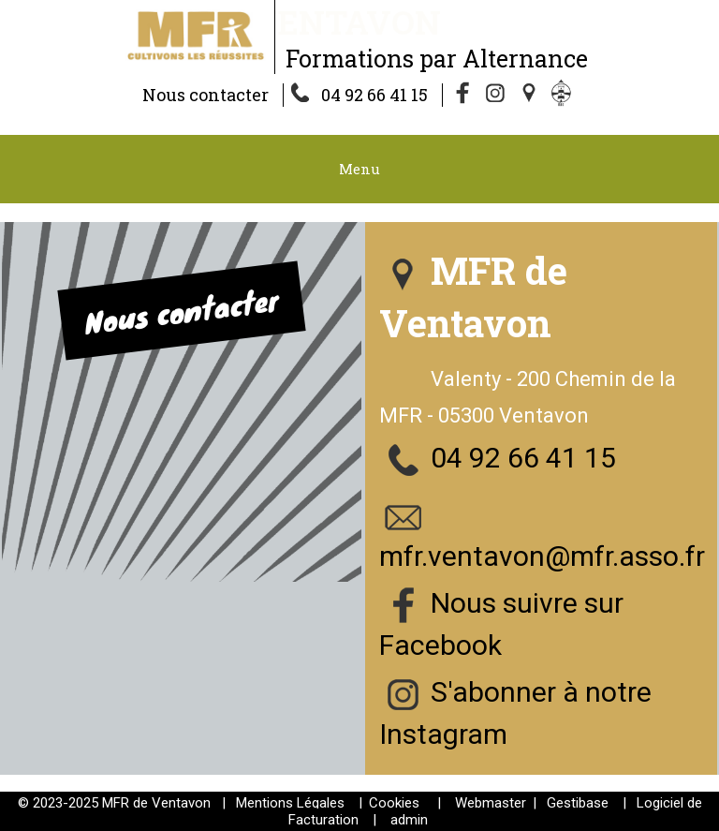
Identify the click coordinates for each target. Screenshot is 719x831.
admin (409, 819)
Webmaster (490, 802)
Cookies (394, 802)
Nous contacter (205, 94)
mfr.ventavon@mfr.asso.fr (542, 556)
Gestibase (578, 802)
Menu (359, 168)
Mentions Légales (290, 802)
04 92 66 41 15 (374, 94)
